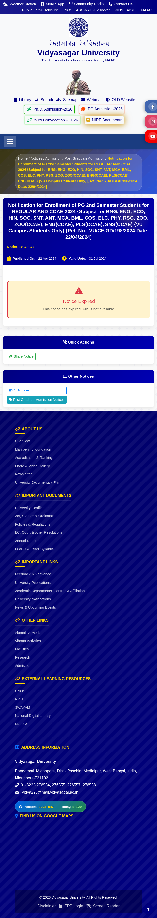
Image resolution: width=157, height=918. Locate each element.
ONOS (67, 10)
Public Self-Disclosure (40, 10)
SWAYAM (22, 707)
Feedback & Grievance (33, 574)
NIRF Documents (104, 120)
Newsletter (23, 474)
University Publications (33, 583)
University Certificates (32, 508)
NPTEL (20, 699)
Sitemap (66, 100)
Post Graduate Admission (84, 158)
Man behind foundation (33, 449)
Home (23, 158)
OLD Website (120, 100)
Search (44, 100)
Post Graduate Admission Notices (36, 400)
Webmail (91, 100)
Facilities (22, 649)
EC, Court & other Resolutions (39, 532)
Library (22, 100)
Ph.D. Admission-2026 (49, 109)
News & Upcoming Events (35, 607)
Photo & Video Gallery (32, 466)
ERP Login (71, 906)
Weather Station (20, 4)
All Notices (19, 390)
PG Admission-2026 (101, 109)
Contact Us (121, 4)
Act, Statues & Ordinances (36, 516)
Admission (53, 158)
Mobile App (53, 4)
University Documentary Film (37, 482)
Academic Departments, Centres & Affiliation (50, 591)
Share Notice (21, 356)
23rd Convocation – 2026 (52, 120)
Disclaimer (46, 906)
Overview (22, 441)
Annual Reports (27, 541)
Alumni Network (27, 633)
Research (22, 657)
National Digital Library (33, 716)
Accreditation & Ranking (34, 458)
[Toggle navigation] (10, 141)
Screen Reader (103, 906)
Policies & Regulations (32, 524)
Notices (36, 158)
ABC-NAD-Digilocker (93, 10)
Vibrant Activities (28, 641)
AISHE (132, 10)
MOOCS (21, 724)
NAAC (146, 10)
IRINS (118, 10)
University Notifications (33, 599)
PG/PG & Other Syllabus (34, 549)
